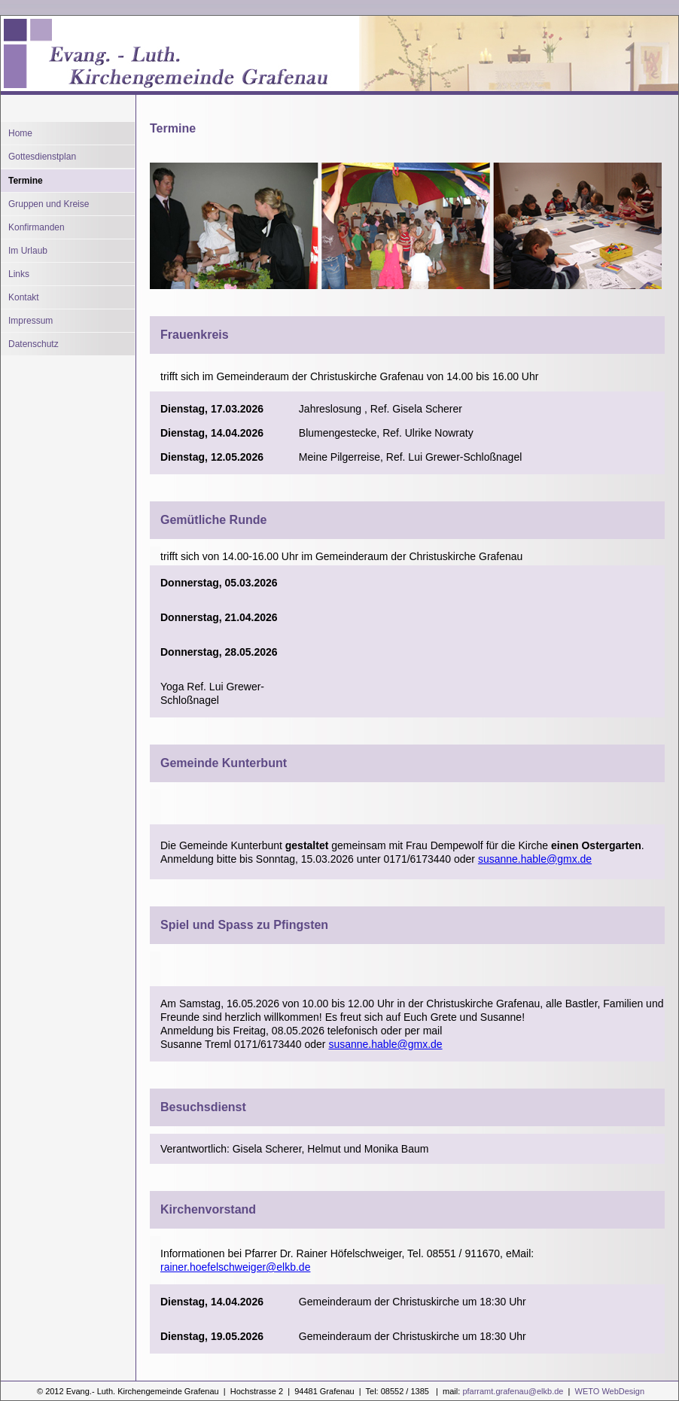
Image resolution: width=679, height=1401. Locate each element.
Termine (25, 180)
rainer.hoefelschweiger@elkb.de (235, 1267)
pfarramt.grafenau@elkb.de (512, 1391)
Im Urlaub (27, 250)
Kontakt (23, 297)
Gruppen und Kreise (48, 204)
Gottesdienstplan (42, 156)
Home (20, 133)
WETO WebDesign (608, 1391)
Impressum (30, 320)
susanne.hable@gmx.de (535, 859)
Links (18, 274)
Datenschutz (33, 344)
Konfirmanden (36, 227)
